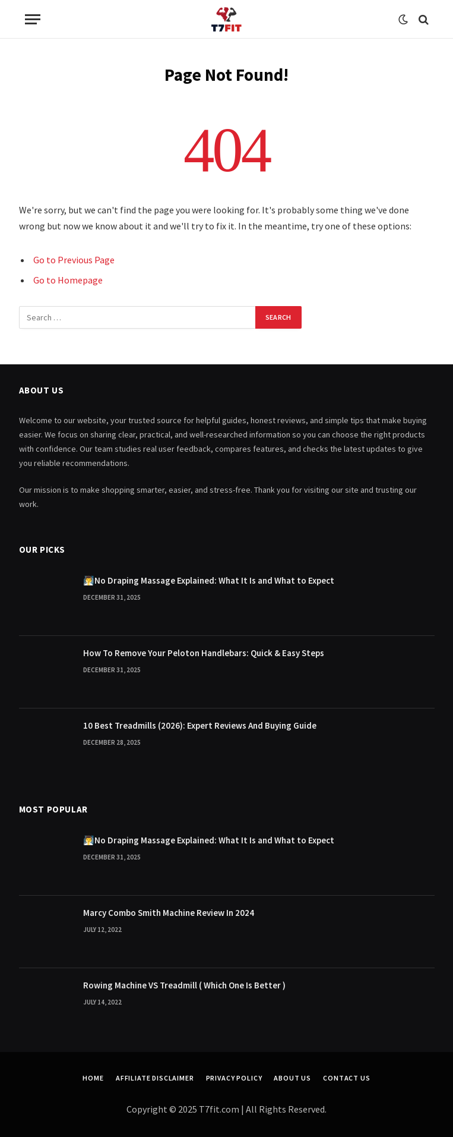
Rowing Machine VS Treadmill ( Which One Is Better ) (184, 985)
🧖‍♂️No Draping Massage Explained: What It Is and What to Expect (208, 580)
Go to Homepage (68, 280)
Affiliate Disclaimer (155, 1077)
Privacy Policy (234, 1077)
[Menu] (32, 19)
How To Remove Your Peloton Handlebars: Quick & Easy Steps (203, 653)
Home (93, 1077)
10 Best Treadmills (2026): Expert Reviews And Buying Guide (199, 725)
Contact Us (346, 1077)
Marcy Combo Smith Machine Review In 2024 (168, 912)
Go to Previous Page (74, 260)
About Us (292, 1077)
